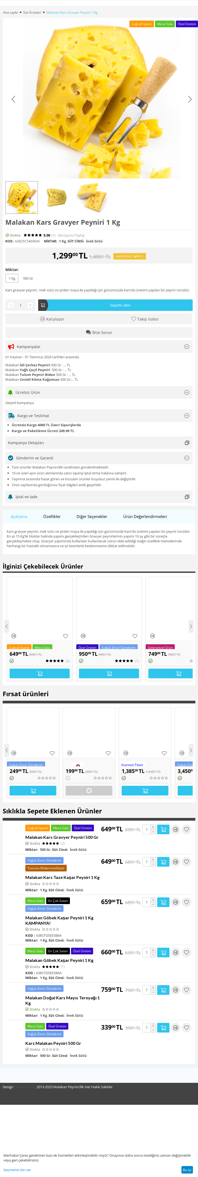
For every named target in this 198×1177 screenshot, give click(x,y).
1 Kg (12, 278)
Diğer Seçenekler (92, 516)
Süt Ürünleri (32, 12)
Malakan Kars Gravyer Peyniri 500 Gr (61, 837)
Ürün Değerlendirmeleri (145, 516)
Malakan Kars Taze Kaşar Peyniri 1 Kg (62, 877)
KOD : (9, 241)
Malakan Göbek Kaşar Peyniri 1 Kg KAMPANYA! (59, 920)
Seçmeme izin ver (17, 1169)
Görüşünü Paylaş (71, 235)
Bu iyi (187, 1169)
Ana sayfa (10, 12)
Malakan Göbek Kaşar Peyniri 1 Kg (59, 960)
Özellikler (52, 516)
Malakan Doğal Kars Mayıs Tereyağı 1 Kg (62, 1000)
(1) (54, 235)
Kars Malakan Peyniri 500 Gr (53, 1043)
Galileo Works (25, 1086)
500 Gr (28, 278)
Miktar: (12, 269)
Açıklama (19, 516)
